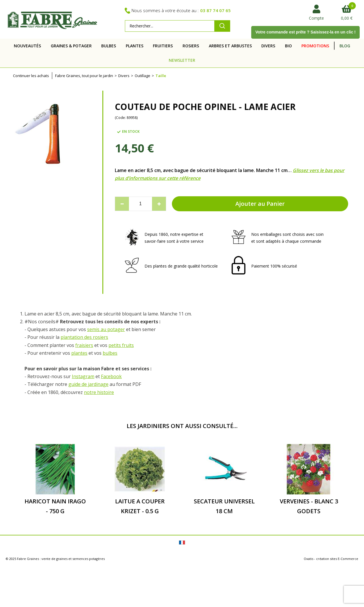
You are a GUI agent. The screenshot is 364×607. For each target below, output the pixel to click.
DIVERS (268, 45)
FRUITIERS (163, 45)
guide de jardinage (88, 384)
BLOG (344, 45)
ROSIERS (191, 45)
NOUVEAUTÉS (27, 45)
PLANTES (134, 45)
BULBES (108, 45)
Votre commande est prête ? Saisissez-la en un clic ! (305, 32)
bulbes (110, 353)
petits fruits (121, 345)
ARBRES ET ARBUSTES (230, 45)
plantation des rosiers (84, 337)
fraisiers (84, 345)
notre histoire (99, 392)
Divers (124, 75)
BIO (288, 45)
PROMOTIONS (315, 45)
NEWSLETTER (182, 60)
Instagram (83, 376)
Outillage (142, 75)
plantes (79, 353)
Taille (160, 75)
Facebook (111, 376)
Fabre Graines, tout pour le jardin (84, 75)
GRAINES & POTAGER (71, 45)
